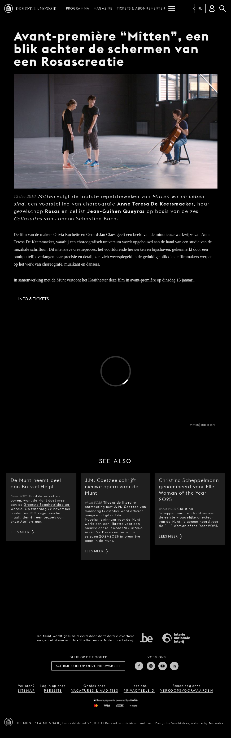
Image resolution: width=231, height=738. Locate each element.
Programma (77, 8)
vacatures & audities (94, 690)
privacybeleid (139, 690)
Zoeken (222, 8)
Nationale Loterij (176, 638)
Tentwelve (216, 723)
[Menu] (171, 8)
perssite (53, 690)
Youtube (162, 666)
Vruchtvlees (180, 723)
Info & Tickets (33, 298)
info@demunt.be (137, 723)
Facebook (139, 666)
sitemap (26, 690)
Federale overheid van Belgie (146, 637)
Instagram (151, 666)
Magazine (103, 8)
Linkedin (174, 666)
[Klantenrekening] (212, 8)
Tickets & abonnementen (141, 8)
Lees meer (20, 532)
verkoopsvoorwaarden (186, 690)
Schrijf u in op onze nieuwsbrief (88, 666)
